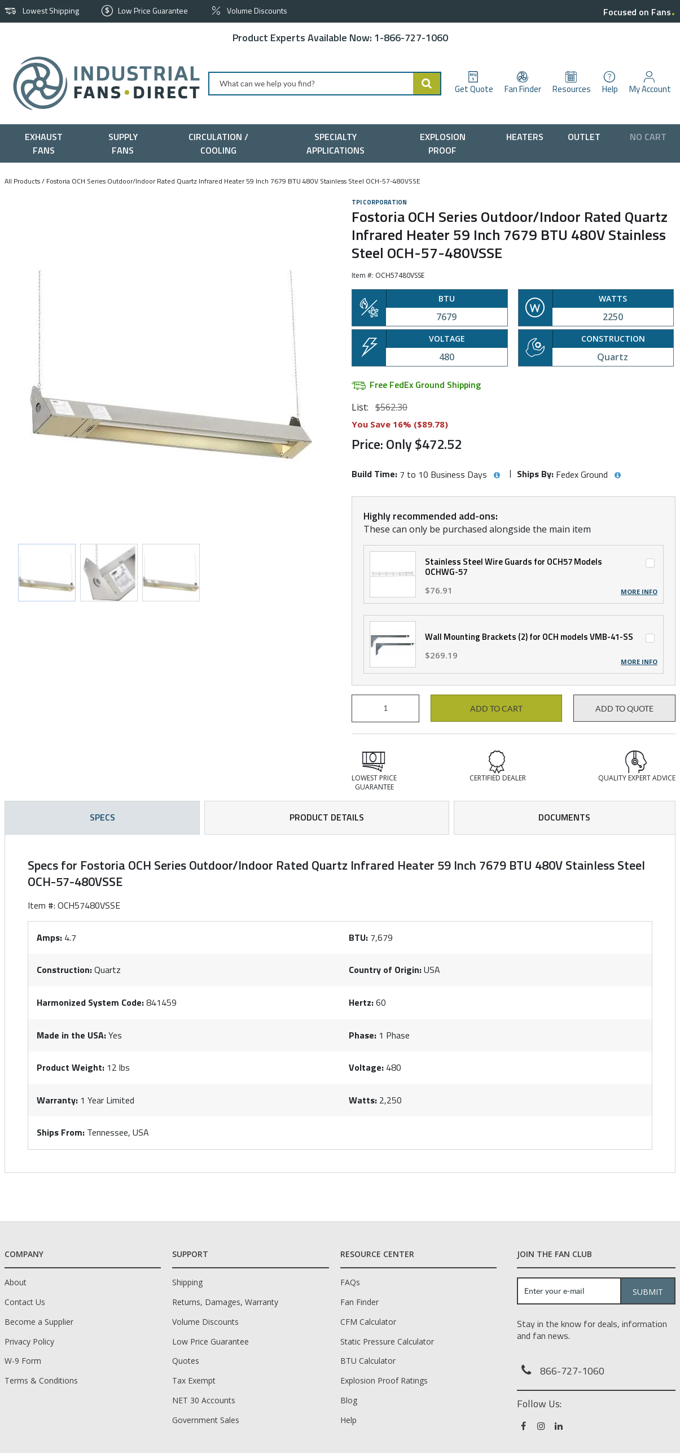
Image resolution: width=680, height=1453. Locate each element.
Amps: (49, 937)
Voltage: (366, 1067)
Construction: (64, 969)
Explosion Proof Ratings (384, 1380)
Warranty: (57, 1100)
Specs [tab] (102, 817)
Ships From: (61, 1132)
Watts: (363, 1100)
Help (348, 1420)
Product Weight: (70, 1067)
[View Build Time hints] (496, 475)
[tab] (340, 1003)
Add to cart (496, 708)
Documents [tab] (564, 817)
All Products (22, 181)
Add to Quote (624, 708)
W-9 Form (23, 1360)
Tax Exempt (194, 1380)
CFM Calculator (368, 1321)
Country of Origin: (385, 969)
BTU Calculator (368, 1360)
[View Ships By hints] (617, 475)
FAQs (350, 1282)
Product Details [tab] (326, 817)
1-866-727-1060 (411, 37)
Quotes (185, 1360)
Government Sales (205, 1420)
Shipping (187, 1282)
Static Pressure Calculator (387, 1341)
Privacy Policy (29, 1341)
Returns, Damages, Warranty (225, 1302)
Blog (348, 1400)
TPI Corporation (379, 202)
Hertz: (361, 1002)
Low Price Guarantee (210, 1341)
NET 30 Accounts (203, 1400)
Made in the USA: (71, 1035)
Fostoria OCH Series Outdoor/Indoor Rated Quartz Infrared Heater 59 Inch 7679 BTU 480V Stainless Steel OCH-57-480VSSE (233, 181)
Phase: (362, 1035)
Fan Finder (359, 1302)
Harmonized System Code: (90, 1002)
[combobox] (324, 83)
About (16, 1282)
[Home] (102, 83)
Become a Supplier (39, 1321)
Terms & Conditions (41, 1380)
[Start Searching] (427, 83)
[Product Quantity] (385, 708)
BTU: (358, 937)
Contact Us (25, 1302)
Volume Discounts (205, 1321)
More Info (639, 592)
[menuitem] (46, 143)
